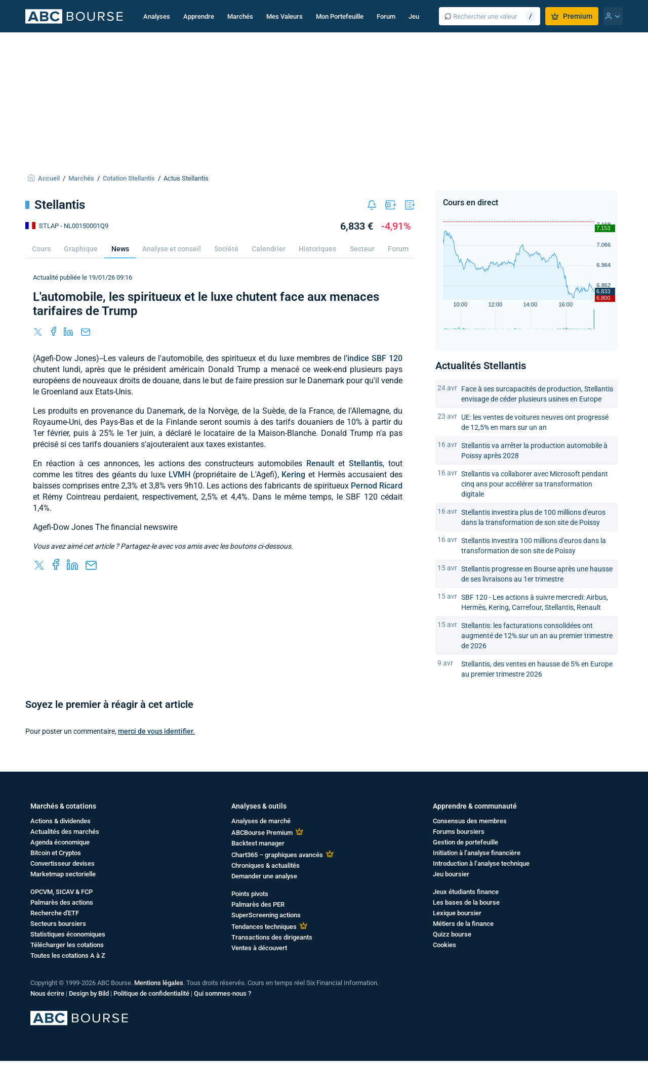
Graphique (81, 249)
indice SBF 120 (374, 358)
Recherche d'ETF (54, 913)
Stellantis (366, 463)
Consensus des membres (470, 821)
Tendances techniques (264, 926)
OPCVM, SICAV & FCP (61, 892)
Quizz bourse (452, 934)
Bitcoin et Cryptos (55, 853)
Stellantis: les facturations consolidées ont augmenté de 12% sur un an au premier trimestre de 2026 (537, 635)
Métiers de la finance (463, 923)
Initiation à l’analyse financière (476, 853)
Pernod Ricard (376, 486)
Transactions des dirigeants (271, 937)
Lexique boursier (457, 913)
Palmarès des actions (61, 902)
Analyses (156, 16)
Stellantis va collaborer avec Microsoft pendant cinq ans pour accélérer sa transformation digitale (534, 484)
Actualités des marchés (64, 831)
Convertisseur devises (62, 863)
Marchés (240, 16)
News (120, 249)
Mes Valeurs (284, 16)
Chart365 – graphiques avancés (277, 855)
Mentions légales (158, 983)
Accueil (49, 178)
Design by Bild (89, 993)
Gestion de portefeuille (465, 842)
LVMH (179, 474)
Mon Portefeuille (339, 16)
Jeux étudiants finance (466, 892)
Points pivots (249, 894)
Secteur (362, 249)
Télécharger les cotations (67, 945)
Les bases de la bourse (466, 902)
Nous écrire (47, 993)
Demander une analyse (264, 876)
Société (226, 249)
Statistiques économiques (67, 934)
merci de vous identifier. (156, 731)
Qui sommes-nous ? (222, 993)
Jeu (414, 16)
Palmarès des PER (258, 904)
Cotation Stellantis (129, 178)
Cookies (444, 945)
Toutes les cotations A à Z (67, 955)
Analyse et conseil (171, 249)
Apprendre (198, 16)
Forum (386, 16)
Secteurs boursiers (58, 923)
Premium (571, 16)
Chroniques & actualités (265, 865)
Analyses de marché (261, 821)
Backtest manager (258, 843)
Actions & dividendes (60, 821)
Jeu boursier (451, 874)
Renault (320, 463)
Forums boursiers (458, 831)
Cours (41, 249)
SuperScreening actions (266, 915)
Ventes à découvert (259, 948)
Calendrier (269, 249)
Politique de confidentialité (151, 993)
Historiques (317, 249)
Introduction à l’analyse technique (481, 863)
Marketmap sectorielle (63, 874)
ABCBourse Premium (262, 832)
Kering (293, 474)
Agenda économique (60, 842)
